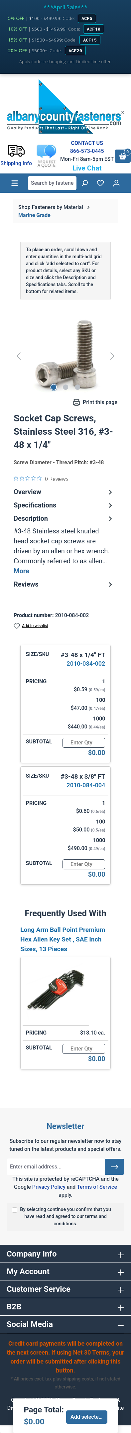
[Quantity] (84, 743)
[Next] (112, 356)
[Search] (84, 183)
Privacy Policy (49, 1187)
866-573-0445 (87, 151)
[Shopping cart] (123, 156)
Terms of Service (97, 1187)
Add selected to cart (88, 1417)
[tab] (64, 545)
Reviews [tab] (64, 584)
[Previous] (19, 356)
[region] (65, 355)
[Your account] (116, 183)
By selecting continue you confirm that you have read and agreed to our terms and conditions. (65, 1217)
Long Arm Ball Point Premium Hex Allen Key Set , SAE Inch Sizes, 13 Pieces (62, 939)
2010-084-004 (85, 785)
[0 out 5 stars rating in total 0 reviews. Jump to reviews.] (41, 479)
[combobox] (52, 183)
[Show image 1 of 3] (53, 387)
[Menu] (15, 183)
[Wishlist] (100, 183)
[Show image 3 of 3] (77, 387)
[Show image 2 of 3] (65, 387)
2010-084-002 (85, 663)
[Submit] (114, 1166)
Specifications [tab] (64, 505)
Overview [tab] (64, 492)
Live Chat (87, 168)
